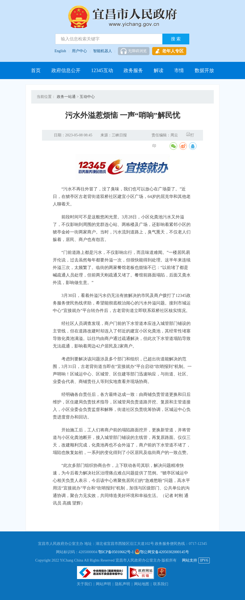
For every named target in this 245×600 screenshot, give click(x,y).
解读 (158, 70)
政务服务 (133, 70)
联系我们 (160, 584)
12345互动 (102, 70)
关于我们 (84, 584)
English (60, 51)
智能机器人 (102, 51)
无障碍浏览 (134, 51)
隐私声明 (122, 584)
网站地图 (141, 584)
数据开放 (204, 70)
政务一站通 (66, 97)
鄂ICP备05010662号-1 (116, 552)
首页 (36, 70)
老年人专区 (169, 51)
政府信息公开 (65, 70)
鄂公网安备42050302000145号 (162, 552)
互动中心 (87, 97)
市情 (179, 70)
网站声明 (103, 584)
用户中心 (79, 51)
